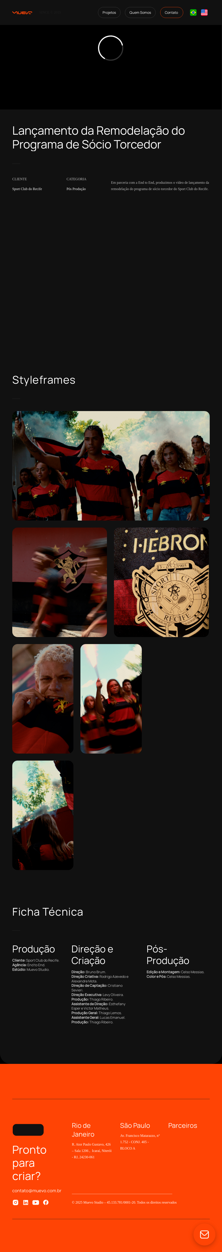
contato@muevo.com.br (36, 1191)
